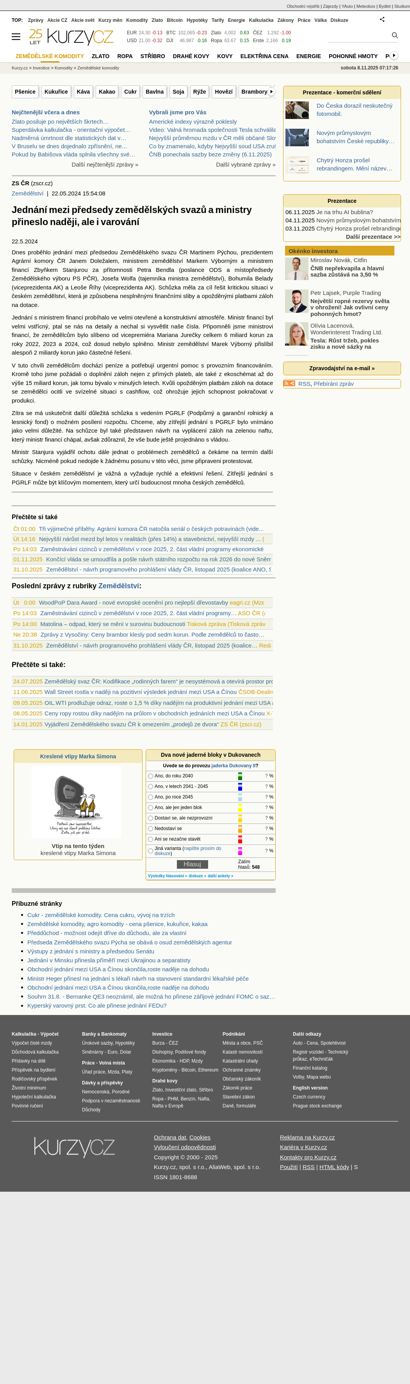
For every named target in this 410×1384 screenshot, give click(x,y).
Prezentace (342, 201)
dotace (28, 305)
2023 (49, 344)
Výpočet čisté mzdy (32, 1043)
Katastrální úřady (240, 1061)
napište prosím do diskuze (188, 851)
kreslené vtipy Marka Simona (76, 846)
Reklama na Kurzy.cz (307, 1137)
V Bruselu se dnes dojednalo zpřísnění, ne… (70, 146)
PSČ (258, 1043)
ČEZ (257, 32)
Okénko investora (312, 251)
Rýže (199, 92)
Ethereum (208, 1070)
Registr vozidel (308, 1052)
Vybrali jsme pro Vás (178, 112)
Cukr (130, 92)
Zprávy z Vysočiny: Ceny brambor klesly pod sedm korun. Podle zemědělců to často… (152, 634)
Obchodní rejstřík (303, 6)
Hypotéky (197, 20)
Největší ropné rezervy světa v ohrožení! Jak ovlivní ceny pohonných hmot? (350, 309)
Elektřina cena (265, 56)
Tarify (218, 20)
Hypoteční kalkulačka (34, 1097)
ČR (183, 252)
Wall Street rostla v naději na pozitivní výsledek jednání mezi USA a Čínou (141, 691)
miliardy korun (57, 352)
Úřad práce (93, 1072)
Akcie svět (82, 20)
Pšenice (25, 92)
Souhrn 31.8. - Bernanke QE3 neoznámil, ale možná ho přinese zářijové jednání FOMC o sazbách (151, 996)
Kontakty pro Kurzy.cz (308, 1157)
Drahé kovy (191, 56)
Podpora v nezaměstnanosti (111, 1101)
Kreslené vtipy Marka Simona (78, 756)
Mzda (113, 1072)
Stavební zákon (239, 1097)
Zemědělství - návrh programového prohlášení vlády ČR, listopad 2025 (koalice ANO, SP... (163, 569)
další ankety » (221, 876)
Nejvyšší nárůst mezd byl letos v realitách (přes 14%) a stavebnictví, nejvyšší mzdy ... (150, 539)
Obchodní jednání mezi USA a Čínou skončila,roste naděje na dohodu (118, 969)
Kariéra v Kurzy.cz (303, 1147)
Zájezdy (330, 6)
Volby (298, 1077)
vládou (219, 439)
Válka (320, 20)
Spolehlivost (333, 1043)
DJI (169, 40)
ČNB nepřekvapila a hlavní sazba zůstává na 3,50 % (347, 273)
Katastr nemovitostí (243, 1052)
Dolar (125, 1052)
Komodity (137, 20)
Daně (228, 1106)
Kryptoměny (164, 1070)
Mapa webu (319, 1077)
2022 (31, 344)
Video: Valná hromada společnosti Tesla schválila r (214, 129)
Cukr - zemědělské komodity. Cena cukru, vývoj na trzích (101, 915)
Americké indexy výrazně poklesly (193, 121)
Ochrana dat (170, 1137)
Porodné (121, 1092)
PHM (173, 1099)
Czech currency (309, 1097)
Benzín (188, 1099)
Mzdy (197, 1061)
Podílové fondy (190, 1052)
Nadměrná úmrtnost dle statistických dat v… (69, 138)
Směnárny (92, 1052)
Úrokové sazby (97, 1043)
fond (40, 422)
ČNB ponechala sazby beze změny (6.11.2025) (210, 154)
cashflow (137, 391)
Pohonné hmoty (353, 56)
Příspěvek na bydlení (33, 1070)
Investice (41, 68)
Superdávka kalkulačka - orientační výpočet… (71, 129)
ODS (215, 269)
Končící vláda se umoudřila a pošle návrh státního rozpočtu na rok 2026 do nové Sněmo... (163, 559)
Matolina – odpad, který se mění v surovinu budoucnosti (112, 624)
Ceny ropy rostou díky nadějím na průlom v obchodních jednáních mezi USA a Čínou (155, 713)
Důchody (91, 1110)
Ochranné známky (241, 1070)
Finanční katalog (310, 1068)
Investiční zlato (180, 1090)
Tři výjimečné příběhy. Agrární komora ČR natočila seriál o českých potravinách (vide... (151, 528)
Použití (289, 1167)
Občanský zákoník (242, 1079)
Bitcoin (175, 20)
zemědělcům (58, 335)
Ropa (216, 40)
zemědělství (167, 260)
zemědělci (34, 391)
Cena (312, 1043)
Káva (83, 92)
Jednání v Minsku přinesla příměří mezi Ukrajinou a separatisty (109, 960)
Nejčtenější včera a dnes (46, 112)
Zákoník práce (237, 1088)
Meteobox (366, 6)
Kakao (107, 92)
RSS (304, 383)
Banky (89, 1034)
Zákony (285, 20)
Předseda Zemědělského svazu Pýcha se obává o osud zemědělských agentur (129, 942)
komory (43, 260)
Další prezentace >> (373, 236)
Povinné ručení (27, 1106)
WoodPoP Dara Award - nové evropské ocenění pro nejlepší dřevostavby (133, 602)
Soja (178, 92)
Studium (402, 6)
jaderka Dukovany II (234, 765)
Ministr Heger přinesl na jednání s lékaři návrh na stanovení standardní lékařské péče (138, 978)
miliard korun (247, 335)
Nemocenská (95, 1092)
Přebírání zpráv (334, 383)
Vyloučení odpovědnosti (185, 1147)
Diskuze (339, 20)
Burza (158, 1043)
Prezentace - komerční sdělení (342, 92)
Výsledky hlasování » (167, 876)
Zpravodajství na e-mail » (341, 368)
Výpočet (49, 1034)
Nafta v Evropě (167, 1106)
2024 (31, 241)
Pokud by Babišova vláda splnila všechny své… (73, 154)
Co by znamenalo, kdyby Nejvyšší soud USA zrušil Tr (218, 146)
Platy (127, 1072)
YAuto (347, 6)
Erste (258, 40)
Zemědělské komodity (98, 68)
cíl (209, 287)
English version (310, 1088)
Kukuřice (56, 92)
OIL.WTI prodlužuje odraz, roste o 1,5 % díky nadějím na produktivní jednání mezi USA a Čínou (168, 702)
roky (17, 344)
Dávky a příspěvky (102, 1083)
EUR (132, 32)
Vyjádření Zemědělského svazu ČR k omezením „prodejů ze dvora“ (132, 724)
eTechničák (321, 1059)
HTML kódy (334, 1167)
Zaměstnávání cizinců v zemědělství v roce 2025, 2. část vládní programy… (138, 613)
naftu (264, 430)
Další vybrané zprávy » (246, 164)
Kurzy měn (110, 20)
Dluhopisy (162, 1052)
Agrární (21, 260)
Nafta (203, 1099)
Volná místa (112, 1063)
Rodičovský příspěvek (34, 1079)
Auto (298, 1043)
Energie (236, 20)
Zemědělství (28, 193)
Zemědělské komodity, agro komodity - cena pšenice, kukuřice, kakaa (117, 924)
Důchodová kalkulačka (35, 1052)
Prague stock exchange (317, 1106)
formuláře (246, 1106)
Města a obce (237, 1043)
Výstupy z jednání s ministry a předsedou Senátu (90, 951)
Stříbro (153, 56)
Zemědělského (139, 252)
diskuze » (197, 876)
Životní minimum (29, 1088)
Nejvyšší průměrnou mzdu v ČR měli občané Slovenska (221, 138)
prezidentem (257, 252)
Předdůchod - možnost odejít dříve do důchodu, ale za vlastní (107, 933)
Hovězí (223, 92)
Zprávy (35, 20)
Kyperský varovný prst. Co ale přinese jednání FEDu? (97, 1005)
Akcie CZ (57, 20)
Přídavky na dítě (29, 1061)
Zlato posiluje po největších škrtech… (60, 121)
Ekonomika (163, 1061)
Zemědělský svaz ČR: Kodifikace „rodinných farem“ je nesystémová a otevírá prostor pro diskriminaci (176, 681)
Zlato (216, 32)
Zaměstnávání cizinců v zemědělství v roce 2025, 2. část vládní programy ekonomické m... (157, 549)
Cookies (199, 1137)
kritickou (238, 287)
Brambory (254, 92)
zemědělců (185, 452)
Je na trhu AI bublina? (344, 212)
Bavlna (155, 92)
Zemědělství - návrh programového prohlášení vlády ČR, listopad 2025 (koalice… (151, 645)
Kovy (225, 56)
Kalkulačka (261, 20)
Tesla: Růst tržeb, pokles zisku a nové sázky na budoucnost (332, 348)
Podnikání (234, 1034)
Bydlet (385, 6)
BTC (171, 32)
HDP (184, 1061)
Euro (112, 1052)
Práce (304, 20)
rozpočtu (115, 422)
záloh (266, 296)
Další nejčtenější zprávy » (105, 164)
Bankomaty (114, 1034)
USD (132, 40)
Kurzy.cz (20, 68)
